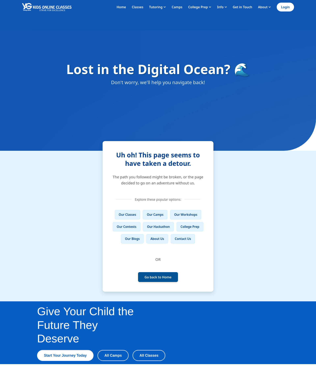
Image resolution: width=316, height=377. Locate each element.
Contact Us (183, 239)
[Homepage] (47, 7)
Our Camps (155, 215)
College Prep (199, 7)
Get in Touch (242, 7)
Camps (177, 7)
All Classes (148, 355)
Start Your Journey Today (65, 355)
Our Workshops (185, 215)
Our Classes (127, 215)
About (264, 7)
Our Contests (126, 227)
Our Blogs (132, 239)
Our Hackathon (158, 227)
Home (121, 7)
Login (285, 7)
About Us (157, 239)
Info (222, 7)
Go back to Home (158, 277)
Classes (137, 7)
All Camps (113, 355)
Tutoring (157, 7)
